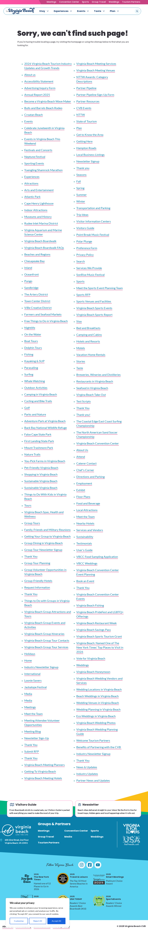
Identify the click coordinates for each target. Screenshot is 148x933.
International (32, 673)
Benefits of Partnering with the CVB (98, 747)
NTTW (80, 114)
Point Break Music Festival (92, 234)
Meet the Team (33, 713)
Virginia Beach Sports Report (94, 314)
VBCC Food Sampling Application (97, 556)
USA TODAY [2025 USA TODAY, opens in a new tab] (76, 898)
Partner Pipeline (86, 88)
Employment (84, 483)
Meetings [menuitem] (43, 830)
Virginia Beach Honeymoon (93, 671)
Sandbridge (31, 287)
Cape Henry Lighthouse (38, 203)
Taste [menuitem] (97, 11)
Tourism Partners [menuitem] (48, 842)
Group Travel (99, 1)
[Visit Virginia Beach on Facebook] (89, 864)
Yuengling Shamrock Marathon (43, 170)
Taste (79, 368)
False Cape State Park (37, 434)
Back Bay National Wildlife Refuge (45, 427)
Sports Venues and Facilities (94, 301)
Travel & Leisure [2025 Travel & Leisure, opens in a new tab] (79, 875)
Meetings (51, 1)
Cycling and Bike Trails (38, 401)
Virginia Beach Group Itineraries (44, 633)
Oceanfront (31, 274)
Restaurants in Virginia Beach (94, 381)
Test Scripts (83, 401)
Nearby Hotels (85, 523)
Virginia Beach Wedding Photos (96, 722)
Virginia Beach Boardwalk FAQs (44, 247)
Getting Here (84, 141)
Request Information (37, 587)
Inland (28, 267)
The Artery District (36, 294)
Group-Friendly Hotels (38, 580)
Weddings (114, 1)
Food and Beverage (88, 503)
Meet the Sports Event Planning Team (99, 288)
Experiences (31, 176)
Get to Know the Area (89, 134)
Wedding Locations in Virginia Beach (99, 689)
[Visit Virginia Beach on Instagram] (81, 864)
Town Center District (37, 301)
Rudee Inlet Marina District (41, 223)
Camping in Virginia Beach (40, 394)
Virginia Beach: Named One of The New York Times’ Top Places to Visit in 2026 (99, 647)
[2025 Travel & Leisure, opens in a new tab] (63, 878)
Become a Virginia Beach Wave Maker (47, 101)
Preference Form (86, 248)
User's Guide (84, 550)
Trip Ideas (82, 214)
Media (28, 693)
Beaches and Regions (37, 254)
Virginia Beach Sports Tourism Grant (99, 636)
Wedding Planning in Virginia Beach (98, 709)
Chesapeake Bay (34, 261)
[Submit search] (137, 11)
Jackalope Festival (35, 687)
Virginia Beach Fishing (90, 605)
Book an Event (85, 581)
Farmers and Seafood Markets (43, 314)
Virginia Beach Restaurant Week (96, 623)
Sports (85, 1)
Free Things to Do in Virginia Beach (46, 321)
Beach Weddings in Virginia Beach (97, 696)
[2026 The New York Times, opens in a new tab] (27, 878)
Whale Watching (34, 381)
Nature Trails (32, 454)
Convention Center (69, 1)
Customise (19, 921)
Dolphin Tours (33, 347)
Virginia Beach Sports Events (94, 308)
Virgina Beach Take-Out (91, 394)
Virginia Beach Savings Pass (93, 629)
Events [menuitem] (81, 11)
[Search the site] (127, 11)
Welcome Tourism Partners (93, 740)
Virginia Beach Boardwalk (40, 241)
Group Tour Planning (37, 563)
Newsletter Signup (87, 161)
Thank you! (83, 414)
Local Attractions (87, 510)
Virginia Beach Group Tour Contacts (46, 640)
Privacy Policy (85, 254)
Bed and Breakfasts (88, 328)
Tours (27, 505)
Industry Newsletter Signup (41, 667)
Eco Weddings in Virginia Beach (96, 716)
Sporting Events (34, 163)
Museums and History (38, 216)
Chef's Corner (85, 470)
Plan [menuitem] (112, 11)
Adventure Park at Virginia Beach (45, 421)
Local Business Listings (90, 154)
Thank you (82, 168)
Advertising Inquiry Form (39, 88)
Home (28, 660)
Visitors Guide (85, 228)
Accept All (56, 921)
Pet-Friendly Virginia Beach (41, 467)
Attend (80, 456)
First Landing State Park (39, 441)
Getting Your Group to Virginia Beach (47, 536)
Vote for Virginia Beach (90, 658)
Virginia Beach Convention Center (97, 443)
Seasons (81, 174)
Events (28, 121)
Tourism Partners (131, 1)
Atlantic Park (32, 196)
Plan (79, 128)
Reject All (37, 921)
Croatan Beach (33, 114)
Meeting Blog (32, 731)
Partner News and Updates (93, 780)
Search (80, 261)
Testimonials (84, 543)
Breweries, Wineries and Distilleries (98, 374)
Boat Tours (31, 341)
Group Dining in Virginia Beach (43, 543)
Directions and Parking (90, 476)
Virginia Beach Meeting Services (96, 63)
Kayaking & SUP (34, 361)
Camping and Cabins (89, 334)
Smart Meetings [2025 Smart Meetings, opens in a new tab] (115, 875)
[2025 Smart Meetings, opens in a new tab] (99, 878)
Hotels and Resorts (88, 341)
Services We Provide (89, 268)
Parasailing (31, 367)
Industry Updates (87, 773)
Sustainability (84, 536)
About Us (82, 450)
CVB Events (83, 108)
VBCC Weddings (86, 563)
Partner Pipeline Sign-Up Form (95, 94)
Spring (80, 188)
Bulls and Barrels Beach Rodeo (43, 108)
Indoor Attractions (35, 210)
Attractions (31, 183)
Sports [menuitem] (95, 830)
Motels (80, 348)
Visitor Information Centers (93, 221)
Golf (27, 407)
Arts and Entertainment (39, 190)
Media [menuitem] (68, 836)
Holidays (29, 653)
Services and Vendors (89, 530)
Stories (80, 361)
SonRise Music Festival (90, 274)
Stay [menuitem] (42, 11)
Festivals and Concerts (38, 150)
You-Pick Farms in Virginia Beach (44, 461)
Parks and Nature (35, 414)
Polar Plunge (84, 241)
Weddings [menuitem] (97, 836)
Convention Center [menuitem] (76, 830)
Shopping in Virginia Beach (41, 474)
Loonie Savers (33, 680)
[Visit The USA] (131, 840)
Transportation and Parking (93, 208)
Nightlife (29, 327)
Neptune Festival (34, 156)
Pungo (28, 281)
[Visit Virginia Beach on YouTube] (97, 864)
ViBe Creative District (38, 307)
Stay (79, 321)
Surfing (28, 374)
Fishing (28, 354)
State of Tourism (86, 121)
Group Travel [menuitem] (46, 836)
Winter (80, 201)
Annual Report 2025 (37, 94)
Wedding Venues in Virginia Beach (97, 702)
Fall (78, 181)
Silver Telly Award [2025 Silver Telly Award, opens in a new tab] (43, 898)
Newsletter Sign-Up (36, 738)
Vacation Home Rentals (90, 354)
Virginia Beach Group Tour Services (46, 647)
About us (30, 74)
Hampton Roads (86, 148)
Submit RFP (31, 751)
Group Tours (32, 523)
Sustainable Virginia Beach (40, 481)
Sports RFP (83, 294)
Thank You (30, 556)
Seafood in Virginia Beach (92, 388)
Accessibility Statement (38, 81)
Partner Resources (87, 101)
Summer (81, 194)
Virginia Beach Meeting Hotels (43, 778)
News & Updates (86, 767)
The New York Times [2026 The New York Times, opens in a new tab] (41, 877)
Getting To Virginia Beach (40, 771)
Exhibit (80, 490)
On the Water (32, 334)
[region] (37, 912)
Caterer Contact (86, 463)
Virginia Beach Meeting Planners (44, 764)
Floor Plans (83, 496)
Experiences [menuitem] (61, 11)
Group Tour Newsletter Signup (43, 549)
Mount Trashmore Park (38, 447)
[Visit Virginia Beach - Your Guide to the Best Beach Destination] (21, 11)
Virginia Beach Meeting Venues (95, 70)
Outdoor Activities (35, 387)
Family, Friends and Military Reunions (47, 529)
